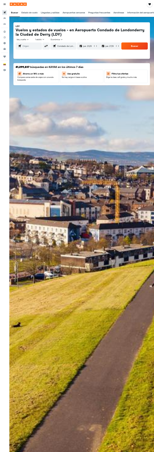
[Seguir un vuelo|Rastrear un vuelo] (4, 37)
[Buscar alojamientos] (4, 18)
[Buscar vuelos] (4, 12)
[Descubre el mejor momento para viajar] (4, 43)
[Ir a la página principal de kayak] (18, 4)
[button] (5, 4)
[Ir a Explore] (4, 31)
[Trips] (4, 56)
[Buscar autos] (4, 24)
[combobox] (57, 39)
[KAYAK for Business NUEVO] (4, 49)
